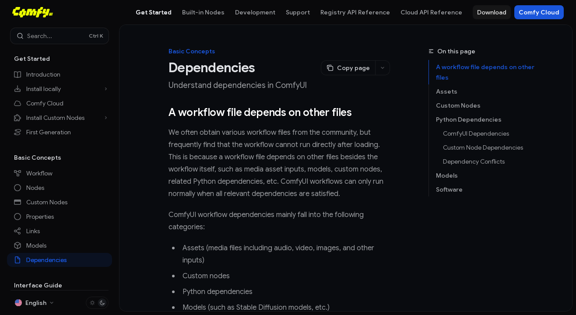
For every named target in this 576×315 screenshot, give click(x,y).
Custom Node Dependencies (483, 147)
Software (449, 189)
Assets (446, 91)
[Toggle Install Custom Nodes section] (59, 118)
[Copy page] (348, 67)
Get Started (154, 12)
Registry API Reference (355, 12)
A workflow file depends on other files (485, 72)
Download (491, 12)
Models (447, 175)
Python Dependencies (469, 119)
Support (298, 12)
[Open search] (60, 36)
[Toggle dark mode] (97, 303)
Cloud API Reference (431, 12)
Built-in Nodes (203, 12)
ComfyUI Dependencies (476, 133)
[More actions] (382, 67)
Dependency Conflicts (474, 161)
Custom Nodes (458, 105)
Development (255, 12)
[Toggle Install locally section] (59, 89)
